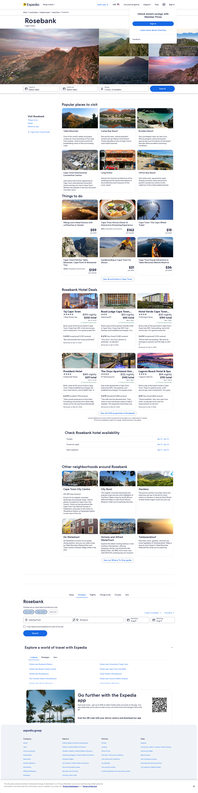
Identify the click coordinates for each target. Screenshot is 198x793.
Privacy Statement (70, 786)
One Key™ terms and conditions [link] (112, 755)
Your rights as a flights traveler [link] (151, 767)
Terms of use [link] (106, 751)
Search (162, 88)
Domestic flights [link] (67, 759)
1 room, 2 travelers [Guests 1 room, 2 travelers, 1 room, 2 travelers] (113, 89)
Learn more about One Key (153, 30)
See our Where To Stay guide (118, 560)
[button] (99, 647)
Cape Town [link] (56, 12)
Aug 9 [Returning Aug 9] (159, 621)
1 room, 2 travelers (153, 613)
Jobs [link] (25, 747)
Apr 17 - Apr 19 (163, 450)
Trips (157, 4)
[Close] (194, 786)
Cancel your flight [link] (147, 751)
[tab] (71, 595)
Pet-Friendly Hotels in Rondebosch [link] (43, 678)
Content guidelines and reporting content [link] (116, 771)
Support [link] (143, 743)
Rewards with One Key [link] (70, 771)
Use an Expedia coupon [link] (149, 759)
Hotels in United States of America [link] (74, 747)
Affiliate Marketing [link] (29, 771)
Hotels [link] (30, 123)
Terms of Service (90, 786)
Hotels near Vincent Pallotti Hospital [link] (114, 678)
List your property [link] (29, 751)
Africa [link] (25, 12)
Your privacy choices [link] (108, 767)
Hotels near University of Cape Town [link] (114, 664)
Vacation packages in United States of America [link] (78, 755)
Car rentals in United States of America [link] (75, 763)
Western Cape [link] (45, 12)
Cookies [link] (104, 747)
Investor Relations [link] (29, 763)
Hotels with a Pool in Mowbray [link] (41, 683)
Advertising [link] (27, 767)
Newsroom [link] (27, 759)
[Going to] (99, 620)
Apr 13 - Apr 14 (163, 444)
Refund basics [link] (145, 755)
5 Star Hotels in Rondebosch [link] (111, 674)
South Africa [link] (33, 12)
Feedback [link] (26, 775)
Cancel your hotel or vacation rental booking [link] (156, 747)
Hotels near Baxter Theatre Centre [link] (42, 669)
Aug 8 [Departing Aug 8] (133, 621)
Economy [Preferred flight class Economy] (170, 613)
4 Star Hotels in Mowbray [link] (109, 683)
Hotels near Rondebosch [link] (39, 674)
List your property (131, 4)
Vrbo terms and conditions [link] (111, 759)
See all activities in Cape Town (117, 279)
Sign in (172, 4)
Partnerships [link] (27, 755)
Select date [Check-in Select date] (34, 89)
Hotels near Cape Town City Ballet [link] (113, 669)
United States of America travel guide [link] (75, 743)
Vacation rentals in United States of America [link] (77, 751)
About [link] (25, 743)
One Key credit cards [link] (69, 775)
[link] (153, 39)
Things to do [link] (33, 120)
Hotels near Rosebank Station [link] (40, 664)
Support (147, 4)
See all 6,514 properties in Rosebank (118, 413)
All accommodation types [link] (71, 767)
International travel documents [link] (151, 763)
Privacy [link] (104, 743)
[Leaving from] (48, 620)
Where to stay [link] (33, 126)
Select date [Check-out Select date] (72, 89)
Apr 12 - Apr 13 (163, 439)
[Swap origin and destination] (74, 620)
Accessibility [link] (106, 763)
